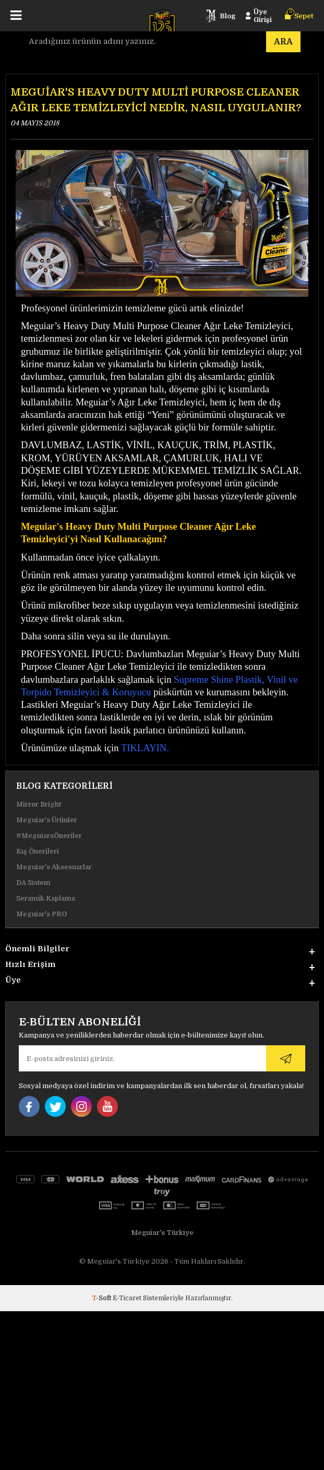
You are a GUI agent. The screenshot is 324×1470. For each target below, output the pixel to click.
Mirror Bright (38, 804)
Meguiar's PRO (41, 914)
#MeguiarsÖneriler (49, 835)
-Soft (102, 1298)
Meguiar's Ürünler (46, 820)
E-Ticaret (127, 1298)
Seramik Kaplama (45, 898)
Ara (283, 41)
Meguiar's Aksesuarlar (54, 867)
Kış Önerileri (37, 851)
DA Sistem (33, 882)
